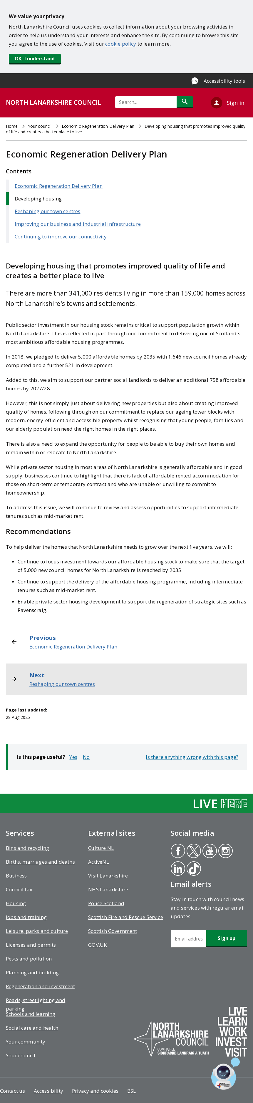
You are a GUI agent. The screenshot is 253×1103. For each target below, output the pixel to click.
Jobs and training (26, 917)
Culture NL (101, 848)
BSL (131, 1090)
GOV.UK (97, 944)
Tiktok (193, 869)
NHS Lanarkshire (108, 889)
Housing (16, 903)
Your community (25, 1041)
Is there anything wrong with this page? (192, 757)
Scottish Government (112, 931)
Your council (40, 126)
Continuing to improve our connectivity (61, 236)
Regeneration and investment (40, 986)
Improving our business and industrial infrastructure (78, 223)
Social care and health (32, 1027)
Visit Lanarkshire (108, 875)
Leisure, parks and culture (37, 931)
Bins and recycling (27, 848)
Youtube (208, 851)
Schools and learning (30, 1014)
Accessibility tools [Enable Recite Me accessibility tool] (224, 80)
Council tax (19, 889)
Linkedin (177, 869)
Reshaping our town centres (47, 211)
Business (16, 875)
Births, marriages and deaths (40, 861)
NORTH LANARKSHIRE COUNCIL (53, 102)
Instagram (225, 851)
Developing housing (38, 198)
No (86, 757)
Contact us (12, 1090)
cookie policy (120, 43)
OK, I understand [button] (35, 58)
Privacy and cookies (95, 1090)
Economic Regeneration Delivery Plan (98, 126)
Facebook (177, 851)
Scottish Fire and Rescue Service (125, 917)
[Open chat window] (225, 1073)
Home (12, 126)
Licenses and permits (31, 944)
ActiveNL (98, 861)
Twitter (193, 851)
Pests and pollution (29, 958)
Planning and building (32, 972)
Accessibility (48, 1090)
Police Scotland (106, 903)
